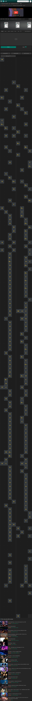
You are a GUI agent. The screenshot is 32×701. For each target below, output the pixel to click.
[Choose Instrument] (21, 31)
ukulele (9, 31)
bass (18, 31)
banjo (15, 31)
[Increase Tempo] (8, 19)
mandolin (12, 31)
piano (5, 31)
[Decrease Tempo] (1, 19)
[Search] (28, 1)
